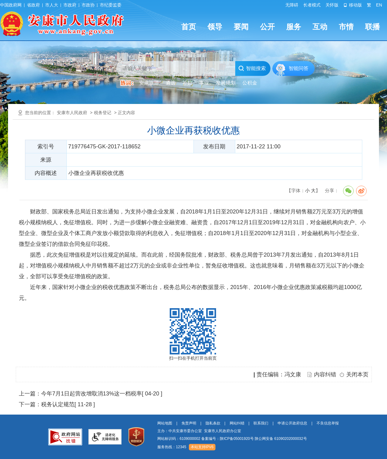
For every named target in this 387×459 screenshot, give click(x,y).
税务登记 (102, 112)
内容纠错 (325, 374)
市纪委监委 (110, 4)
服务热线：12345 (171, 447)
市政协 (88, 4)
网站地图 (164, 423)
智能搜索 (252, 68)
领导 (214, 27)
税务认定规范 (57, 404)
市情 (346, 27)
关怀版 (331, 4)
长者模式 (312, 4)
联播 (372, 27)
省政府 (33, 4)
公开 (267, 27)
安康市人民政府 (72, 112)
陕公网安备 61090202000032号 (281, 438)
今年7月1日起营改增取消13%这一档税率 (91, 394)
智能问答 (298, 68)
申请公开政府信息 (292, 423)
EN (379, 4)
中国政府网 (11, 4)
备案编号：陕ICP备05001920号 (227, 438)
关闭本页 (357, 374)
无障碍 (291, 4)
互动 (320, 27)
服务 (293, 27)
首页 (188, 27)
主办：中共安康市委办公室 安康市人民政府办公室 (199, 431)
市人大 (51, 4)
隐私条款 (213, 423)
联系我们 (260, 423)
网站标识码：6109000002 (232, 438)
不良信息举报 (328, 423)
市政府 (69, 4)
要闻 (241, 27)
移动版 (352, 4)
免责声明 (188, 423)
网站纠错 (237, 423)
